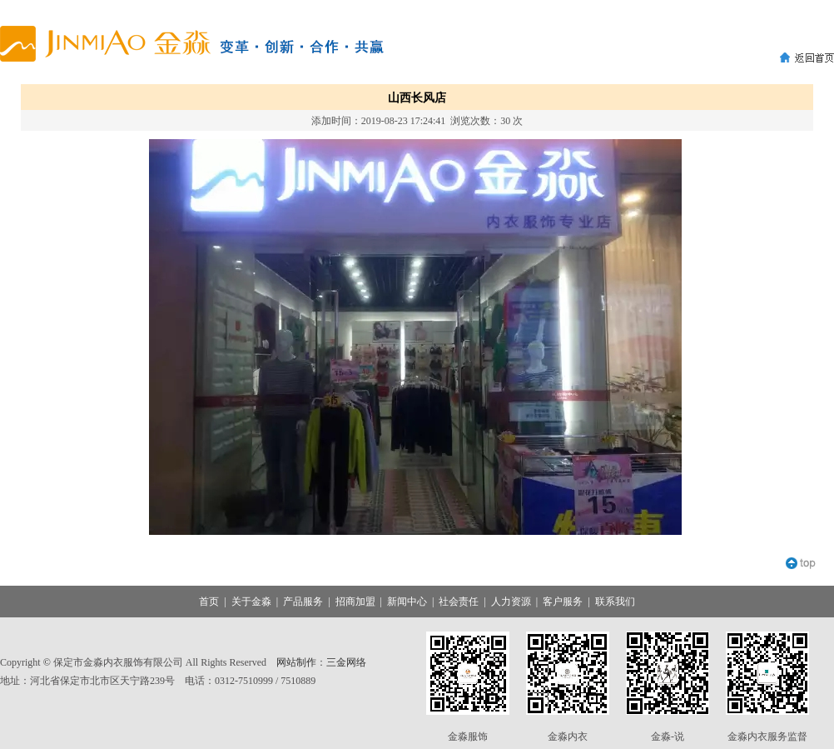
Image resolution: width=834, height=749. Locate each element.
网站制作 (296, 662)
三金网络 (346, 662)
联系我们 (615, 601)
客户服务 (563, 601)
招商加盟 (355, 601)
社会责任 (459, 601)
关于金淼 (251, 601)
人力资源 (511, 601)
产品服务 (303, 601)
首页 (209, 601)
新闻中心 (407, 601)
